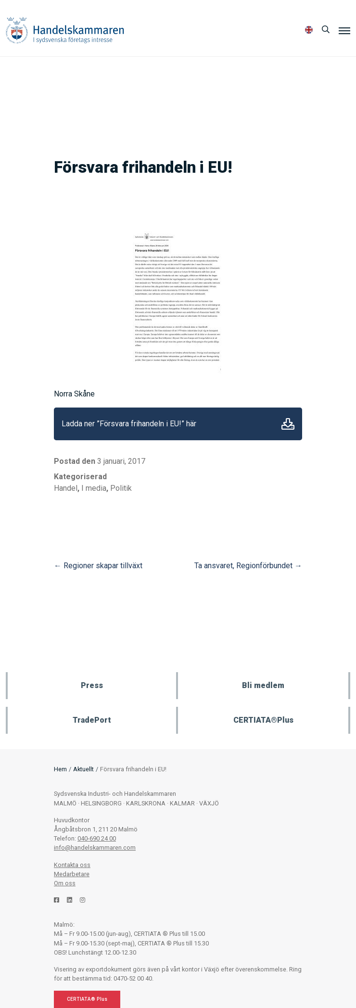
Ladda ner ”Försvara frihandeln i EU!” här (129, 423)
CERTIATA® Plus (87, 999)
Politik (121, 488)
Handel (65, 488)
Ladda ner (287, 424)
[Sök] (325, 30)
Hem (60, 769)
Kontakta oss (72, 864)
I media (93, 488)
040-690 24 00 (96, 838)
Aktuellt (83, 769)
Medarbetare (71, 874)
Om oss (65, 883)
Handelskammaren (65, 30)
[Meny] (344, 30)
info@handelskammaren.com (95, 847)
